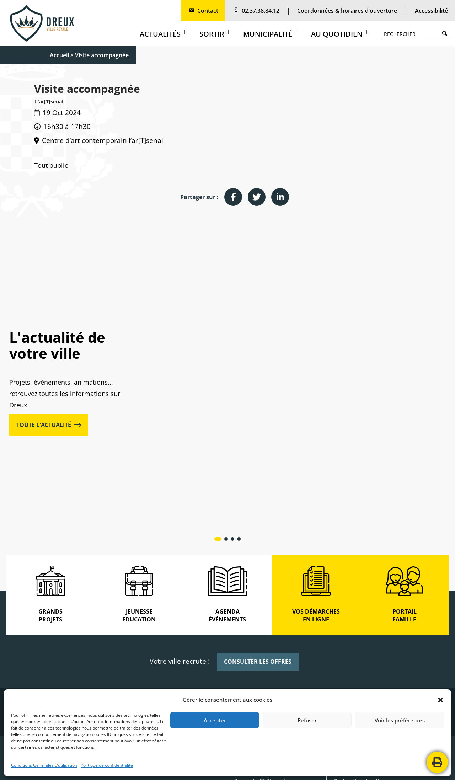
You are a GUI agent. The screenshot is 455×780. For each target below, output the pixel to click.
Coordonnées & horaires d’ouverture (347, 11)
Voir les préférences (400, 720)
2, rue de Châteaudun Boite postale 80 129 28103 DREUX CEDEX (263, 649)
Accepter (215, 720)
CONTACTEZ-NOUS (311, 767)
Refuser (307, 720)
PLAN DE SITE (268, 767)
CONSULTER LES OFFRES (257, 518)
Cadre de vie (334, 335)
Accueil (59, 55)
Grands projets (195, 335)
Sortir (214, 34)
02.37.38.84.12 (255, 11)
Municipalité (270, 34)
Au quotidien (340, 34)
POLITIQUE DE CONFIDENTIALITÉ (211, 767)
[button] (440, 700)
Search (446, 33)
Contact (203, 11)
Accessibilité (431, 11)
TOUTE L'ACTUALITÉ (48, 353)
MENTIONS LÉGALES (146, 767)
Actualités (163, 34)
